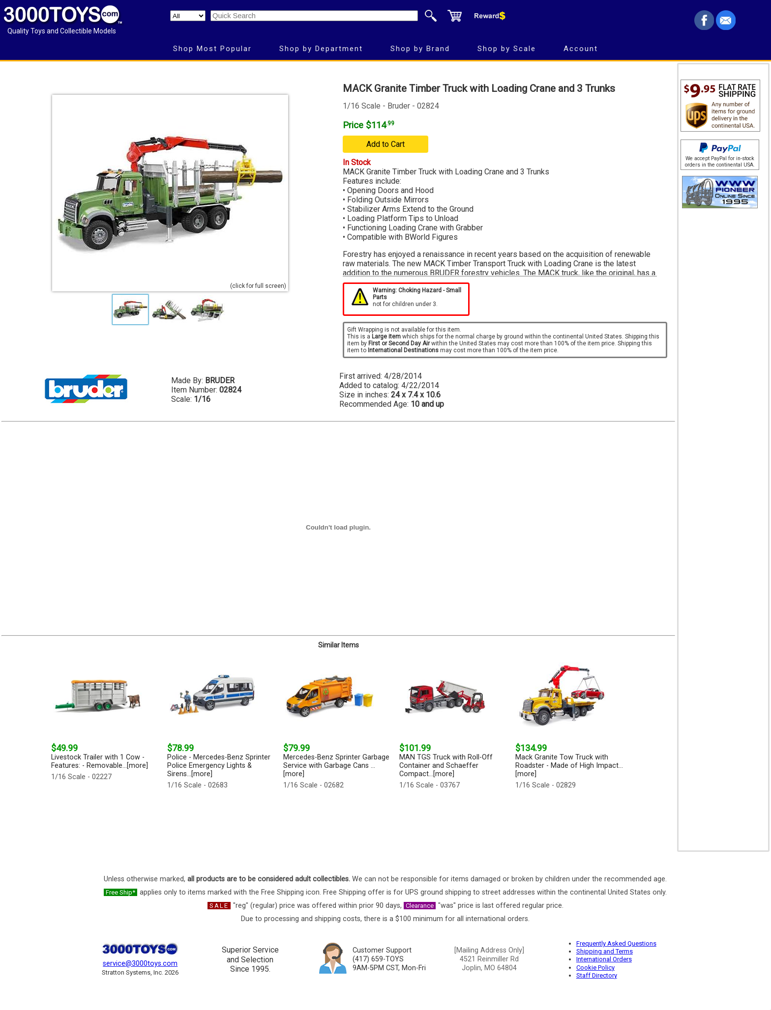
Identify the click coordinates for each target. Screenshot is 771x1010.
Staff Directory (596, 975)
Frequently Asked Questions (616, 943)
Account (580, 48)
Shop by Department (321, 48)
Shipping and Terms (604, 951)
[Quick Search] (314, 15)
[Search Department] (188, 15)
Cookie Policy (595, 967)
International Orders (604, 959)
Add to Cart (385, 144)
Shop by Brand (420, 48)
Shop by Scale (506, 48)
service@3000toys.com (140, 963)
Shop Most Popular (212, 48)
